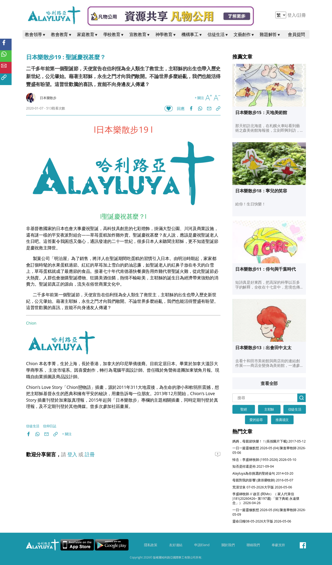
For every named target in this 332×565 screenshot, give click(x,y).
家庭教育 (87, 34)
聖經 (243, 409)
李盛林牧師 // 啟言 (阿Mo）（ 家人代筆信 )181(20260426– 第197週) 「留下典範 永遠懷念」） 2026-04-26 (265, 498)
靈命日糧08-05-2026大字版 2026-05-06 (261, 521)
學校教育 (113, 34)
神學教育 (166, 34)
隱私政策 (150, 545)
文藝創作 (244, 34)
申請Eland (201, 545)
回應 (180, 108)
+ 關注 (199, 97)
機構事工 (192, 34)
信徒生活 (218, 34)
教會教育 (61, 34)
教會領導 (35, 34)
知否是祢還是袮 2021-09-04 (253, 466)
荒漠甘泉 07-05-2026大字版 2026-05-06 (262, 487)
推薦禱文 (282, 420)
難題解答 (270, 34)
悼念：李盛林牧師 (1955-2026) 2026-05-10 (264, 459)
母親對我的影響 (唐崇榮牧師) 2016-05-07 (262, 480)
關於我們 (228, 545)
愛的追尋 (256, 420)
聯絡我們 (253, 545)
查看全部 (269, 383)
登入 (292, 15)
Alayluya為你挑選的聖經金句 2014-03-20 (262, 473)
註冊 (301, 15)
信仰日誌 (49, 426)
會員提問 (296, 34)
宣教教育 (140, 34)
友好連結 (175, 545)
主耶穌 (269, 409)
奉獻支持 (278, 545)
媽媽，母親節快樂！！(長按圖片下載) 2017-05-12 (269, 441)
